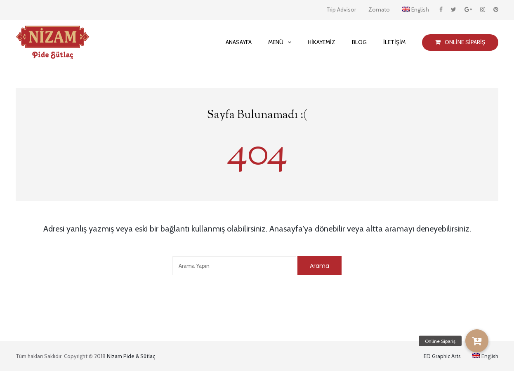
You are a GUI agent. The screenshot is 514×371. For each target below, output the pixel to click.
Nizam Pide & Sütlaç (131, 356)
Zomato (379, 9)
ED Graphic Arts (442, 356)
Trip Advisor (341, 9)
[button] (476, 340)
